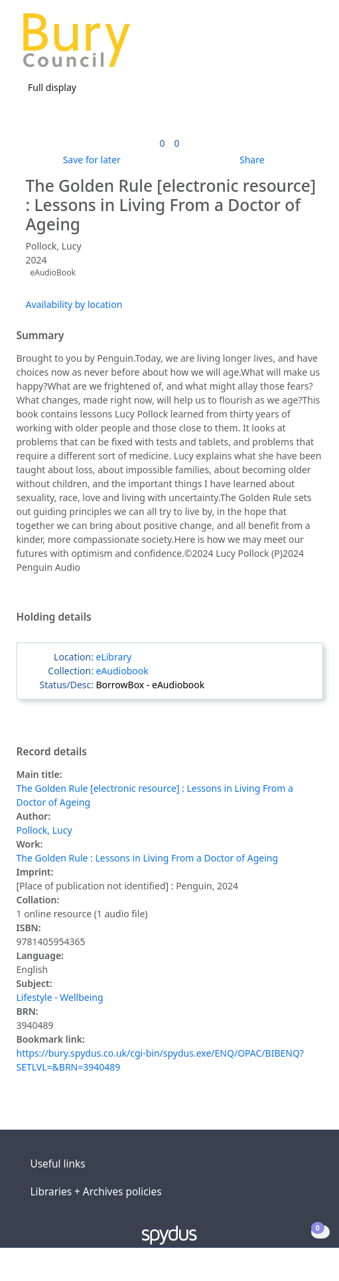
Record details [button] (52, 752)
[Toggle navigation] (309, 45)
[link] (162, 143)
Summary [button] (40, 336)
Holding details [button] (54, 617)
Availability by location (74, 304)
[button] (292, 45)
